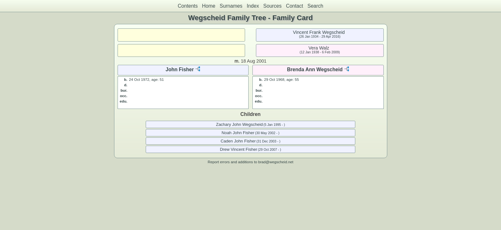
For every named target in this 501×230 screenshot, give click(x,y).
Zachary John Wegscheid (239, 124)
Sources (272, 6)
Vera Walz (319, 47)
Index (253, 6)
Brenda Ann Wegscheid (315, 69)
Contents (187, 6)
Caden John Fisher (238, 141)
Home (208, 6)
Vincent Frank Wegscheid (319, 32)
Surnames (231, 6)
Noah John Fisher (238, 132)
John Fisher (180, 69)
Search (315, 6)
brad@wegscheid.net (275, 162)
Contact (294, 6)
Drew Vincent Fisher (238, 149)
